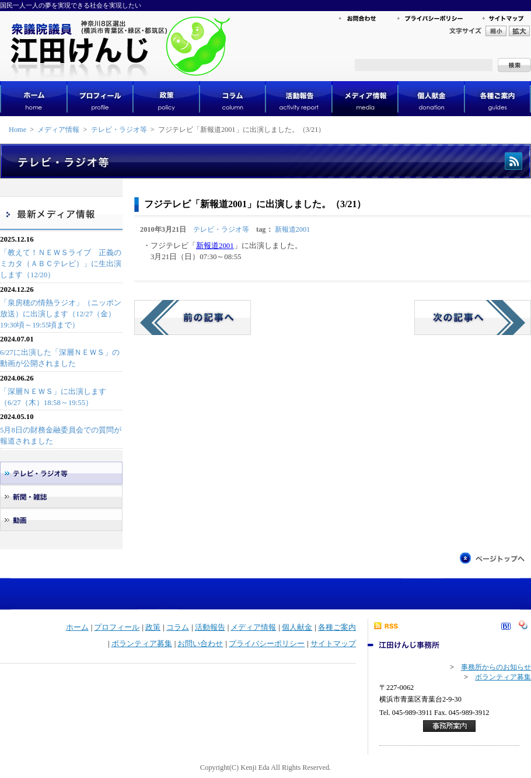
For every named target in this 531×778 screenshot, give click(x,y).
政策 (152, 627)
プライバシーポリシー (267, 644)
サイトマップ (333, 644)
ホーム (77, 627)
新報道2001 (292, 229)
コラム (177, 627)
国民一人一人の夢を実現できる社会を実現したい (70, 5)
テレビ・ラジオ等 (119, 129)
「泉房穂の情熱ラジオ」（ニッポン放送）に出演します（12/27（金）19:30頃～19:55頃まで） (60, 314)
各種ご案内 (337, 627)
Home (17, 129)
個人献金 (297, 627)
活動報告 (210, 627)
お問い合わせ (200, 644)
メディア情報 (58, 129)
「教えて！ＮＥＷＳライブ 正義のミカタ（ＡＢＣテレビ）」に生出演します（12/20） (60, 264)
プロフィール (116, 627)
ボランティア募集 (141, 644)
